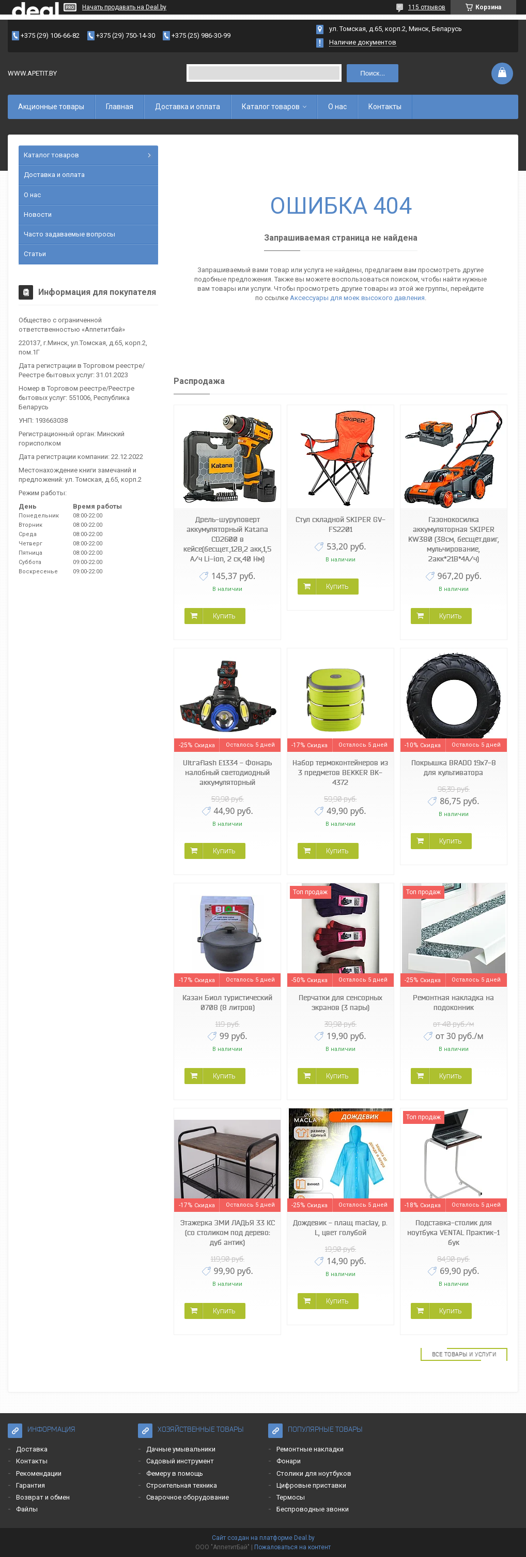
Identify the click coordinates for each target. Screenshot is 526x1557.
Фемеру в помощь (174, 1473)
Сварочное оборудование (187, 1497)
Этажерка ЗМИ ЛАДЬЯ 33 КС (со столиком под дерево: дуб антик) (227, 1233)
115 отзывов (426, 7)
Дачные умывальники (180, 1449)
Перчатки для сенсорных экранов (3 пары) (340, 1002)
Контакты (384, 106)
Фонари (288, 1461)
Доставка (32, 1449)
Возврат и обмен (43, 1497)
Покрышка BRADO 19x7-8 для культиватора (453, 768)
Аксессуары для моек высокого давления (357, 298)
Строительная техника (181, 1485)
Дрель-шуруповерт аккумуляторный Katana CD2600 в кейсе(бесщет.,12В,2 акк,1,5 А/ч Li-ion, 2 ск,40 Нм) (227, 539)
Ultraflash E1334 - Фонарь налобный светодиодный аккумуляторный (227, 773)
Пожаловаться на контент (292, 1547)
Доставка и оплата (187, 106)
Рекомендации (38, 1473)
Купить (224, 616)
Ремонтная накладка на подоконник (453, 1002)
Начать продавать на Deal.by (124, 7)
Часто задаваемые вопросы (69, 234)
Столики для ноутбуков (313, 1473)
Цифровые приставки (311, 1485)
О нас (337, 106)
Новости (38, 214)
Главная (119, 106)
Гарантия (30, 1485)
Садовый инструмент (180, 1461)
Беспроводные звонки (312, 1509)
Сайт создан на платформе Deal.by (263, 1537)
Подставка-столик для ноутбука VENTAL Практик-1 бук (453, 1233)
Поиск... (372, 73)
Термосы (290, 1497)
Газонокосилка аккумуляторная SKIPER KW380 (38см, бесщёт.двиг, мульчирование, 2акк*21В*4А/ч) (453, 539)
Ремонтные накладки (310, 1449)
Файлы (27, 1509)
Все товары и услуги (464, 1354)
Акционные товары (51, 106)
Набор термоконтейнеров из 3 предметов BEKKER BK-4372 (340, 773)
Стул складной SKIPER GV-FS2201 (340, 524)
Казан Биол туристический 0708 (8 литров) (227, 1002)
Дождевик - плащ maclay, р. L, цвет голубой (340, 1228)
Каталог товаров (271, 106)
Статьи (35, 254)
